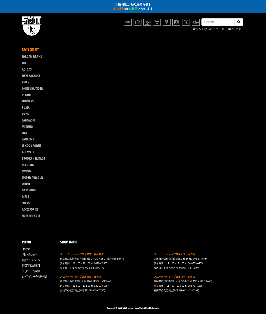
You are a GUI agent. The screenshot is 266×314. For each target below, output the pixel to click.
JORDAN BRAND (32, 56)
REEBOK (27, 95)
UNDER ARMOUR (32, 178)
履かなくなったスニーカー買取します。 (218, 29)
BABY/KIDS (29, 190)
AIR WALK (28, 152)
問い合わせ (29, 254)
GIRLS (25, 196)
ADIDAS (27, 69)
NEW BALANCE (31, 76)
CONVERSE (28, 101)
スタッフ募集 (31, 271)
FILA (24, 133)
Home (26, 249)
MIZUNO (27, 127)
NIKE (25, 63)
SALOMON (28, 120)
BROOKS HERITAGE (33, 158)
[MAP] (120, 258)
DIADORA (28, 165)
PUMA (26, 107)
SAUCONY (28, 139)
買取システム (31, 260)
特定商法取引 (31, 265)
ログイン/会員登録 (34, 276)
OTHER (26, 184)
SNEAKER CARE (31, 216)
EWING (26, 171)
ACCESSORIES (30, 209)
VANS (25, 114)
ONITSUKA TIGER (32, 88)
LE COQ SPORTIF (31, 146)
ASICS (25, 82)
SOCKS (26, 203)
